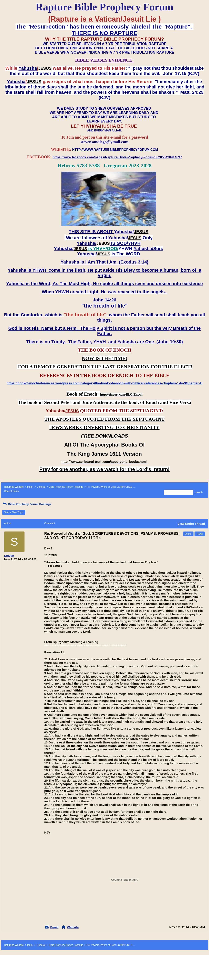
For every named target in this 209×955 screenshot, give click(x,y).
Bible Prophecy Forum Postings (66, 486)
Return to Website (14, 486)
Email (54, 927)
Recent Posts (11, 491)
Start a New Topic (13, 512)
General (41, 486)
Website (73, 927)
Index (30, 486)
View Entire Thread (191, 523)
